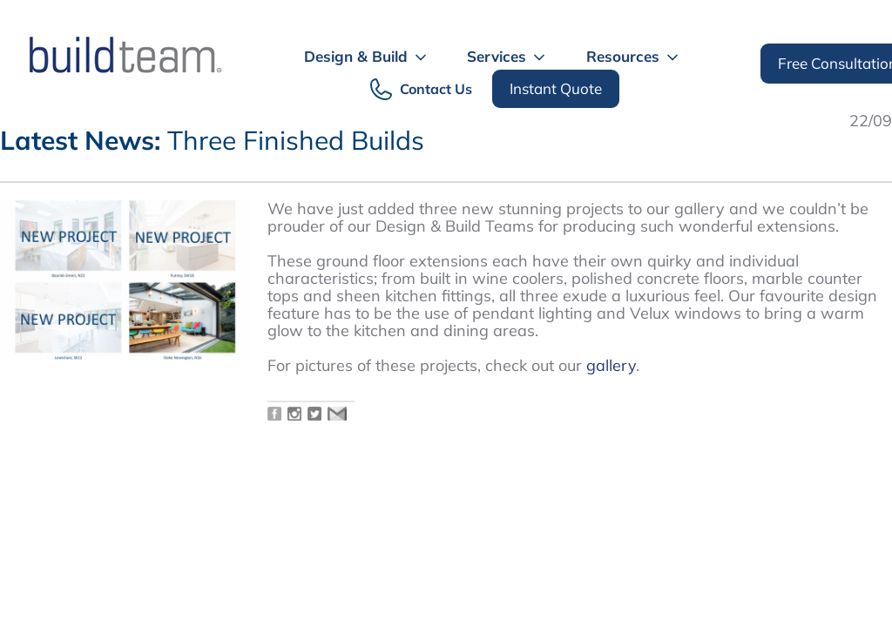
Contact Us (436, 89)
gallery (611, 365)
